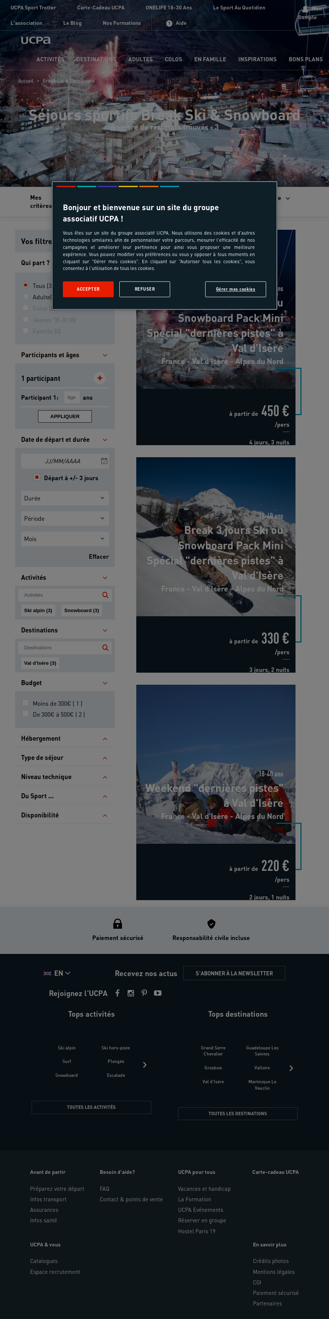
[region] (164, 245)
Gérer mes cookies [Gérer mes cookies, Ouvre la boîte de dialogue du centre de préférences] (236, 289)
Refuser (145, 289)
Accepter (88, 289)
